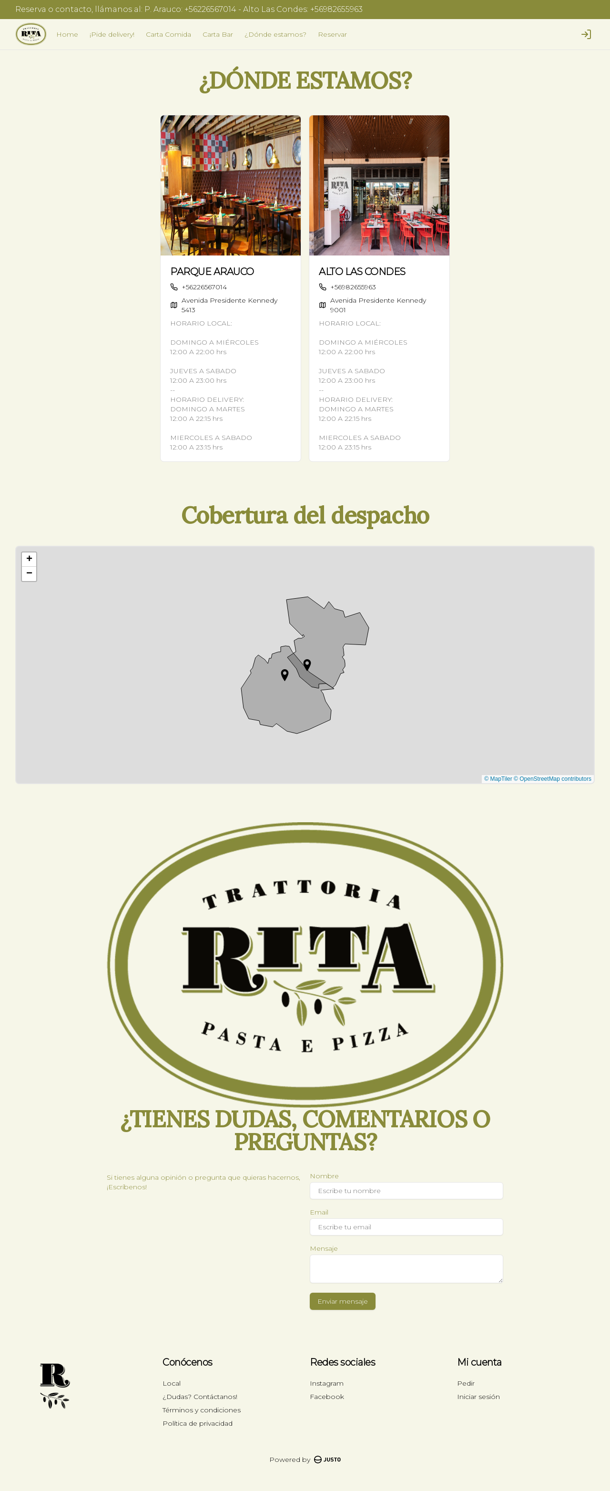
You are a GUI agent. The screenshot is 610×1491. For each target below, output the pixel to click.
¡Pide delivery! (112, 34)
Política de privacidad (198, 1423)
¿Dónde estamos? (275, 34)
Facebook (327, 1396)
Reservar (332, 34)
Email (319, 1212)
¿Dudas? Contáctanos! (200, 1396)
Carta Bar (218, 34)
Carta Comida (168, 34)
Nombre (324, 1176)
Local (172, 1383)
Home (67, 34)
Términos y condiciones (202, 1410)
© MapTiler (498, 779)
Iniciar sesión (478, 1396)
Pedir (466, 1383)
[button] (285, 675)
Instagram (327, 1383)
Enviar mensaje (342, 1301)
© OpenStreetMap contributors (552, 779)
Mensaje (324, 1248)
